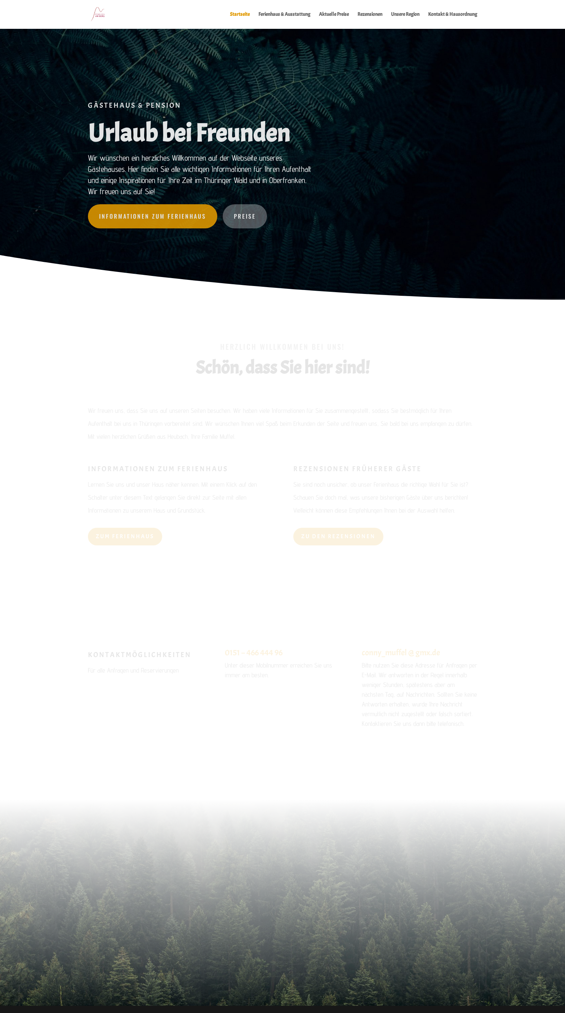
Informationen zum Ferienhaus (152, 216)
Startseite (240, 14)
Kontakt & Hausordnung (452, 14)
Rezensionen (369, 14)
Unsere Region (405, 14)
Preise (245, 216)
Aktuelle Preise (334, 14)
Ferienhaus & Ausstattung (284, 14)
